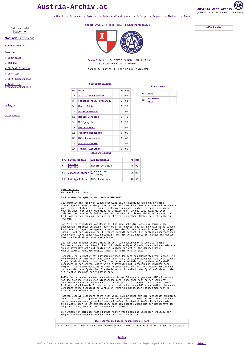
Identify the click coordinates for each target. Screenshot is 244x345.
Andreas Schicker (73, 166)
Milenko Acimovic (89, 138)
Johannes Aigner (78, 173)
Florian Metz (86, 127)
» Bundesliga (13, 58)
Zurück (122, 337)
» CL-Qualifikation (17, 68)
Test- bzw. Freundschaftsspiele (129, 25)
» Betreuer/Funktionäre (115, 16)
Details (179, 325)
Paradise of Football (125, 64)
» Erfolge (140, 16)
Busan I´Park (96, 60)
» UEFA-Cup (12, 74)
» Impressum (12, 115)
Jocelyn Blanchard (90, 133)
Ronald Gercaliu (88, 117)
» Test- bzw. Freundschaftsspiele (18, 86)
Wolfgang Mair (87, 122)
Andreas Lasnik (88, 143)
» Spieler (90, 16)
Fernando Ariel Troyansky (94, 101)
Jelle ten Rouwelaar (91, 95)
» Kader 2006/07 (15, 45)
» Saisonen (74, 16)
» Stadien (171, 16)
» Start (58, 16)
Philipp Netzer (77, 179)
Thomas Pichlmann (89, 149)
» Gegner (155, 16)
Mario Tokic (85, 106)
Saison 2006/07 (19, 38)
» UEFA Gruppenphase (18, 79)
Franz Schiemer (88, 111)
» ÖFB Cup (11, 63)
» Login (10, 105)
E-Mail (201, 343)
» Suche (185, 16)
